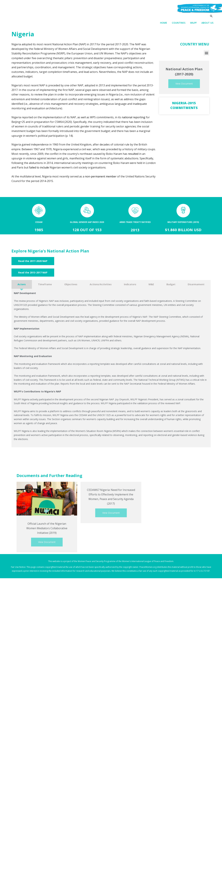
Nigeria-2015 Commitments (184, 105)
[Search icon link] (211, 16)
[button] (206, 53)
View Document (184, 84)
